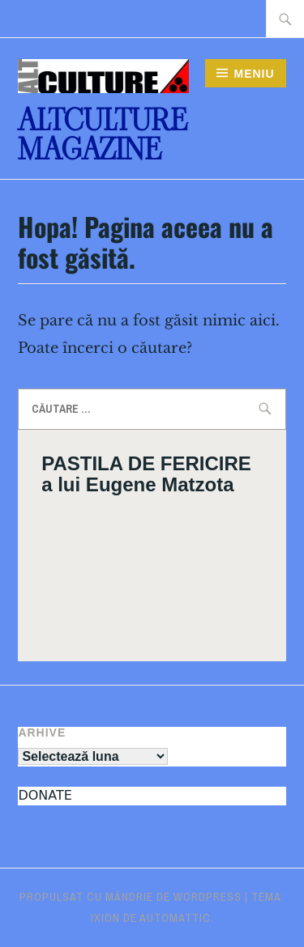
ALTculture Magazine (102, 135)
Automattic (175, 918)
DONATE (44, 795)
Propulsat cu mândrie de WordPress (130, 897)
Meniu (253, 73)
